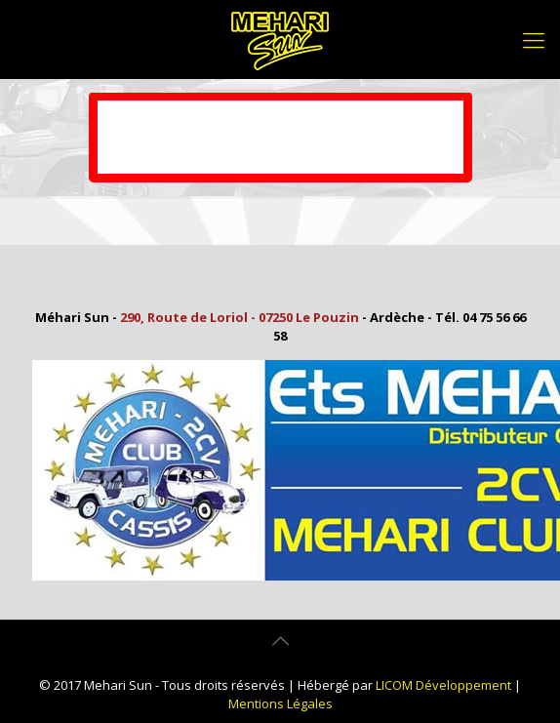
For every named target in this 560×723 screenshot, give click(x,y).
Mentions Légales (280, 703)
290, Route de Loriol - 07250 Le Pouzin (239, 317)
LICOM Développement (443, 685)
